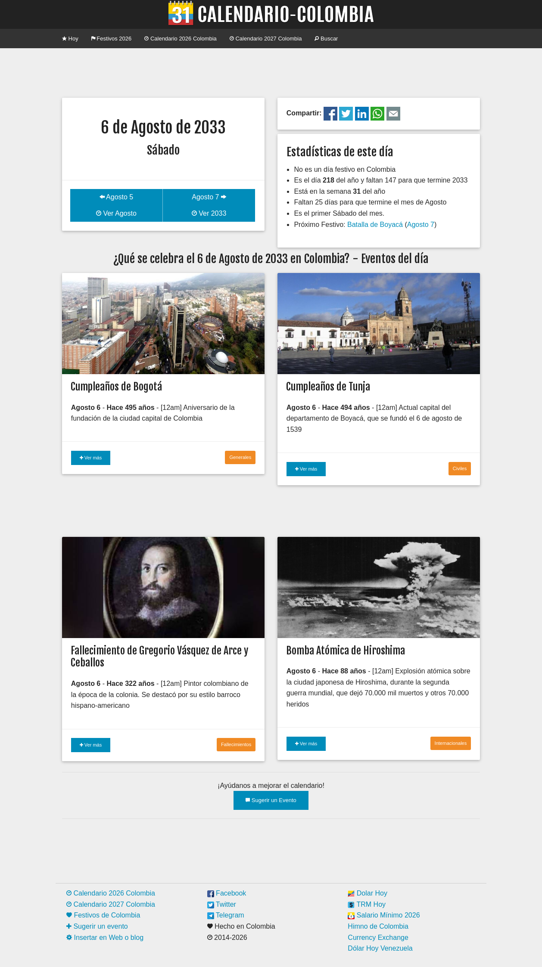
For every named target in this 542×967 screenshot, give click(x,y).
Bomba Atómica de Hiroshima (345, 650)
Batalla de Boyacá (375, 224)
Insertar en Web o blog (104, 937)
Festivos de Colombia (103, 915)
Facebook (226, 893)
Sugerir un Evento (271, 800)
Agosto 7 (209, 197)
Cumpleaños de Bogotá (116, 386)
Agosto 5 (117, 197)
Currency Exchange (378, 937)
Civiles (460, 468)
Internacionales (451, 743)
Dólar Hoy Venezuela (380, 948)
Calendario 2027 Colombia (266, 38)
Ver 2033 (209, 213)
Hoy (70, 38)
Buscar (326, 38)
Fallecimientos (236, 744)
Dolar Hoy (367, 893)
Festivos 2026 (111, 38)
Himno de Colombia (378, 926)
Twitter (221, 904)
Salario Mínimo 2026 (384, 915)
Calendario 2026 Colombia (180, 38)
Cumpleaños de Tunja (328, 386)
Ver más (91, 457)
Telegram (225, 915)
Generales (240, 457)
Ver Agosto (116, 213)
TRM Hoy (367, 904)
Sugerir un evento (97, 926)
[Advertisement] (271, 72)
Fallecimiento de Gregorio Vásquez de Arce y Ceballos (159, 656)
